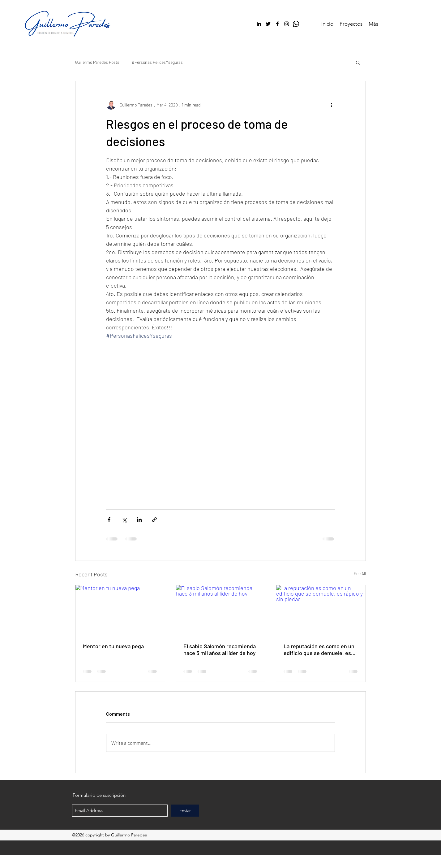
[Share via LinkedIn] (139, 520)
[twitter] (268, 24)
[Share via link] (154, 520)
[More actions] (331, 104)
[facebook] (277, 24)
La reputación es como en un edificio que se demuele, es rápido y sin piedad (319, 649)
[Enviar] (185, 811)
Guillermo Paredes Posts (97, 62)
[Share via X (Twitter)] (124, 520)
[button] (358, 62)
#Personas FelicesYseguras (157, 62)
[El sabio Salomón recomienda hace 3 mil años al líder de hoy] (220, 610)
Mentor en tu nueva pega (113, 646)
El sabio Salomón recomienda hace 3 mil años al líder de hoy (219, 649)
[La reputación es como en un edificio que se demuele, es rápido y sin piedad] (321, 610)
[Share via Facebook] (109, 520)
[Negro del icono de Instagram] (287, 24)
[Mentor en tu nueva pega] (120, 610)
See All (360, 573)
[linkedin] (259, 24)
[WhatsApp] (296, 24)
